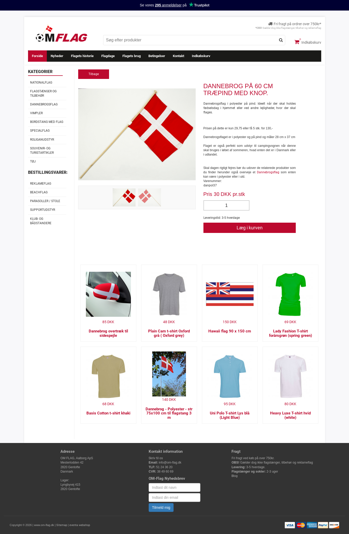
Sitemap (61, 525)
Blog (234, 476)
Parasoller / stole (45, 201)
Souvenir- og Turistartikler (42, 151)
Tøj (33, 161)
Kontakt (178, 56)
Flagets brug (131, 56)
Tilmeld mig (161, 507)
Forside (37, 56)
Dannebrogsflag (44, 104)
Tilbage (93, 74)
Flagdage (108, 56)
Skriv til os (156, 458)
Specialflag (40, 130)
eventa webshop (79, 525)
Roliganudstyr (42, 139)
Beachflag (39, 192)
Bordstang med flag (46, 122)
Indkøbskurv (307, 41)
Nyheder (57, 56)
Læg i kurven (250, 227)
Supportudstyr (42, 210)
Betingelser (156, 56)
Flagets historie (82, 56)
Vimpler (36, 113)
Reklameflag (40, 183)
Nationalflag (41, 82)
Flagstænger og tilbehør (43, 93)
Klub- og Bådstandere (40, 221)
